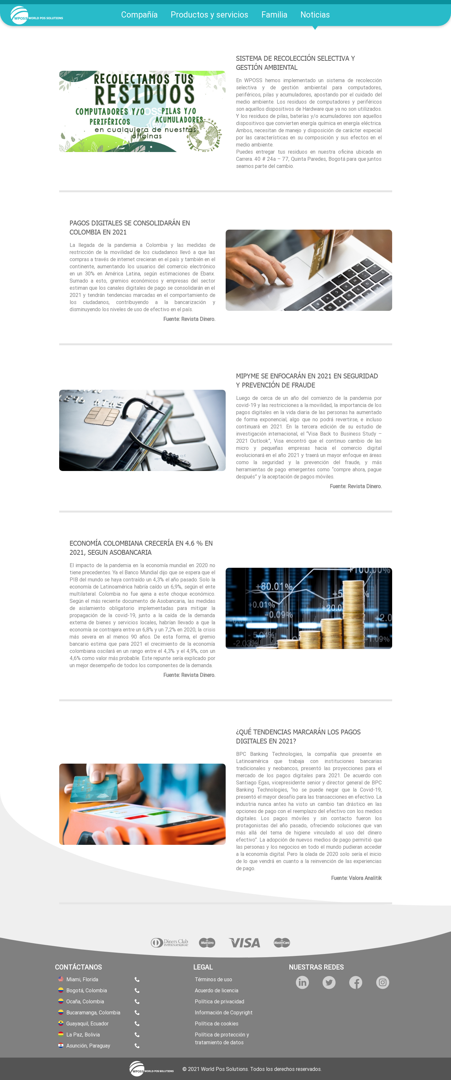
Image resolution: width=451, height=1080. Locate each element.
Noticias (315, 15)
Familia (274, 15)
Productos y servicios (209, 15)
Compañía (139, 15)
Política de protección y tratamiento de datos (222, 1038)
